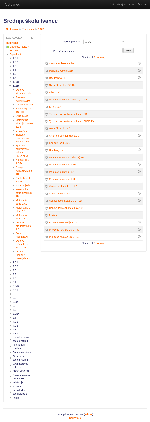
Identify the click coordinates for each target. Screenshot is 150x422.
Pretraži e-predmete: (64, 51)
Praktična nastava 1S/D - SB (64, 237)
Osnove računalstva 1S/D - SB (65, 200)
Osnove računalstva (59, 193)
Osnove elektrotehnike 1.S (63, 186)
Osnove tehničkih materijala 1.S (66, 208)
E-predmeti (15, 54)
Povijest (53, 215)
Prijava (141, 4)
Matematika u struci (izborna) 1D (66, 157)
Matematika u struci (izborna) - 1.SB (68, 99)
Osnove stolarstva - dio (61, 63)
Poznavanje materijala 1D (63, 222)
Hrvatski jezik (56, 150)
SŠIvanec (12, 4)
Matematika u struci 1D (61, 171)
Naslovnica (12, 42)
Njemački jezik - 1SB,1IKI (62, 85)
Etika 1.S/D (55, 92)
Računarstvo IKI (57, 78)
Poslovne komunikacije (61, 70)
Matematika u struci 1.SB (62, 164)
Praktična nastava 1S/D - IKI (64, 229)
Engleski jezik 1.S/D (59, 143)
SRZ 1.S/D (55, 106)
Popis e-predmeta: (72, 41)
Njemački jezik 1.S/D (60, 128)
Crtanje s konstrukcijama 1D (64, 135)
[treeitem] (20, 43)
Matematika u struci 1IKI (62, 179)
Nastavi (100, 57)
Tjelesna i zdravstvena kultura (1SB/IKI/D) (71, 121)
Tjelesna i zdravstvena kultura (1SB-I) (69, 114)
